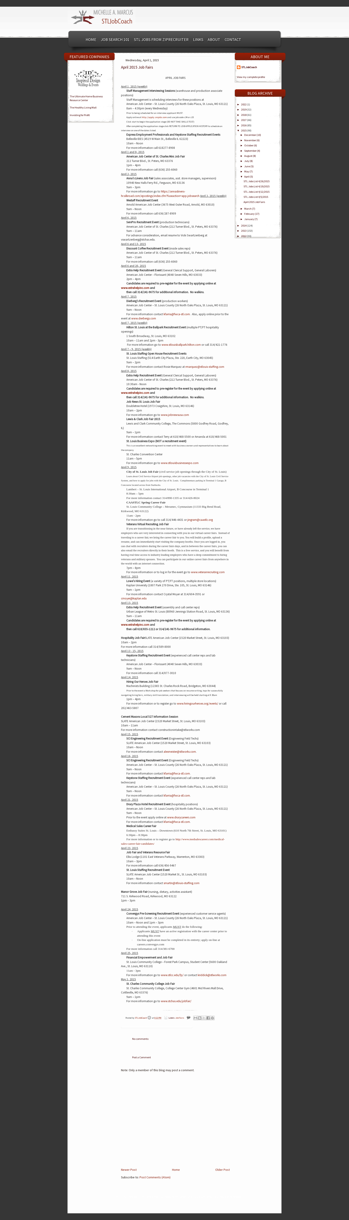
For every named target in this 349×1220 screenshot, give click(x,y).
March (248, 208)
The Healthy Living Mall (83, 107)
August (248, 155)
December (250, 135)
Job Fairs (179, 1017)
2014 (244, 225)
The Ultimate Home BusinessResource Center (86, 98)
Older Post (222, 1170)
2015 (244, 130)
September (250, 150)
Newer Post (129, 1170)
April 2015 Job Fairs (254, 202)
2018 (244, 114)
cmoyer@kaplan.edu (134, 598)
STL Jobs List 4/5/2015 (256, 196)
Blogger (237, 1196)
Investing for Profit (80, 115)
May (247, 171)
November (250, 140)
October (249, 145)
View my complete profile (251, 77)
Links (198, 39)
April (247, 176)
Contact (233, 39)
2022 (244, 104)
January (249, 219)
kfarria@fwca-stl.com (177, 795)
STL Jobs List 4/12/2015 (256, 191)
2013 (244, 230)
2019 (244, 109)
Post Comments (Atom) (155, 1177)
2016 (244, 125)
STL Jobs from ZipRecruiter (161, 39)
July (247, 161)
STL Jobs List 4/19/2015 (256, 186)
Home (91, 39)
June (247, 166)
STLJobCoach (141, 1017)
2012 (244, 236)
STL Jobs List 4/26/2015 (256, 181)
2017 (244, 120)
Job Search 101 (115, 39)
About (214, 39)
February (249, 213)
